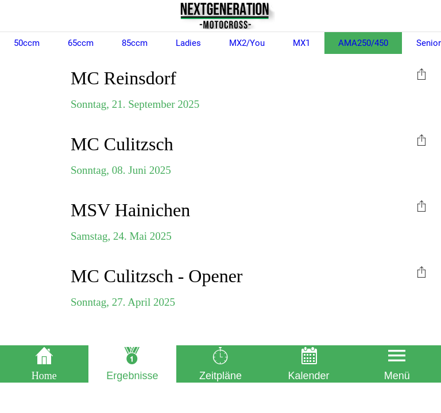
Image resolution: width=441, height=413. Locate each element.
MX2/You (247, 43)
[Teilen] (421, 73)
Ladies (188, 43)
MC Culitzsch (122, 144)
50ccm (27, 43)
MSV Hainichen (130, 210)
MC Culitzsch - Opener (157, 276)
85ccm (135, 43)
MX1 (301, 43)
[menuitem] (421, 73)
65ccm (81, 43)
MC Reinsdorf (123, 78)
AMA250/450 (363, 43)
